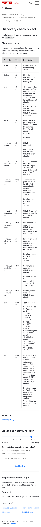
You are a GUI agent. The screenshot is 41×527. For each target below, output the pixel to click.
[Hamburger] (37, 3)
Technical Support (9, 508)
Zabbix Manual (8, 15)
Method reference (9, 18)
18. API (19, 15)
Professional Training (30, 508)
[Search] (31, 3)
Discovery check (26, 18)
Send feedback (20, 466)
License (13, 523)
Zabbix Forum (27, 512)
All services (6, 512)
